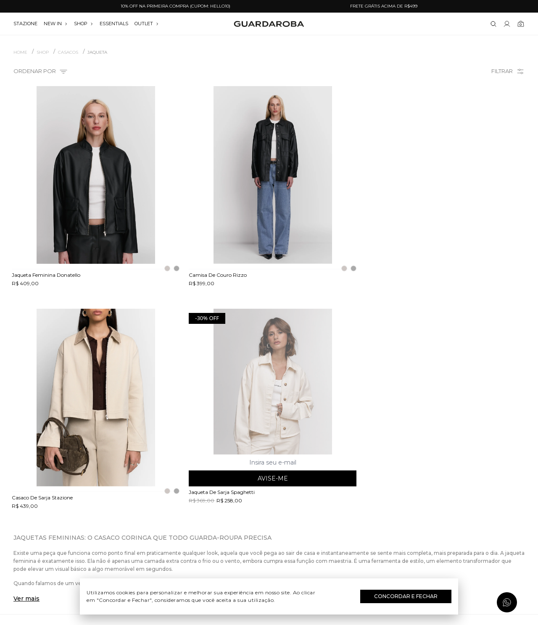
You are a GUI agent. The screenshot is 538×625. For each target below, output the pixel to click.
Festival (269, 483)
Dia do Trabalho (269, 495)
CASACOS (68, 52)
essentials (114, 23)
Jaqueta (97, 52)
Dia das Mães (269, 507)
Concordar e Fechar (406, 596)
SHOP (83, 23)
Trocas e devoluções (95, 507)
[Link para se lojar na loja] (507, 24)
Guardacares (94, 495)
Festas (269, 531)
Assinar (503, 432)
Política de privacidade (94, 531)
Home (20, 52)
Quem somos (94, 483)
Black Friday (269, 543)
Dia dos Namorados (269, 519)
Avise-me (465, 255)
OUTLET (146, 23)
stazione (25, 23)
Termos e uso (95, 519)
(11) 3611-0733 (443, 483)
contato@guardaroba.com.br (443, 507)
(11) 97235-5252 (443, 495)
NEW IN (56, 23)
